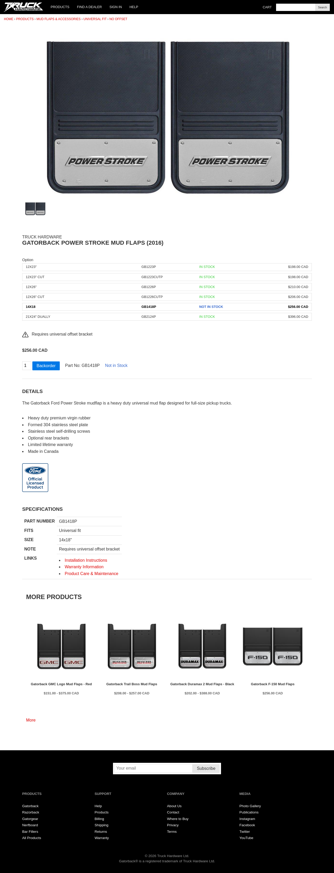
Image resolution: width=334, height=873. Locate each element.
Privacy (173, 825)
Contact (173, 812)
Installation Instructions (86, 560)
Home (8, 19)
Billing (99, 819)
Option (27, 260)
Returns (101, 832)
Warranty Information (84, 567)
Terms (172, 832)
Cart (267, 7)
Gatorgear (30, 819)
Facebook (247, 825)
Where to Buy (177, 819)
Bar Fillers (30, 832)
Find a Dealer (89, 7)
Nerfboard (30, 825)
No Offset (118, 19)
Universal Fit (95, 19)
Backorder (46, 366)
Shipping (102, 825)
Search (322, 7)
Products (60, 7)
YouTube (246, 838)
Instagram (247, 819)
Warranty (102, 838)
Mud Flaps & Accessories (59, 19)
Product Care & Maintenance (91, 573)
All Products (31, 838)
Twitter (245, 832)
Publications (249, 812)
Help (133, 7)
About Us (174, 806)
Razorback (30, 812)
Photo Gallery (250, 806)
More (30, 720)
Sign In (115, 7)
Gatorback (30, 806)
